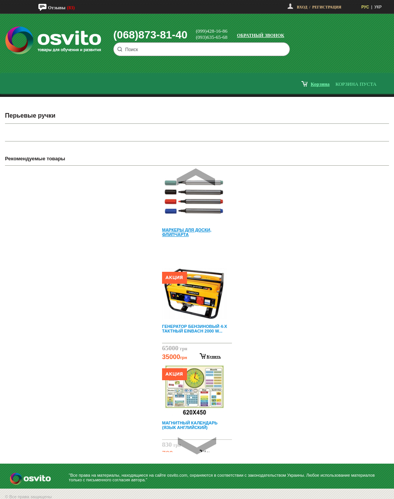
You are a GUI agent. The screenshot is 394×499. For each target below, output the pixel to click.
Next (197, 445)
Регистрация (326, 7)
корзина (320, 84)
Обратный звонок (260, 35)
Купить (214, 356)
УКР (378, 7)
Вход (302, 7)
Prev (196, 177)
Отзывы (56, 7)
